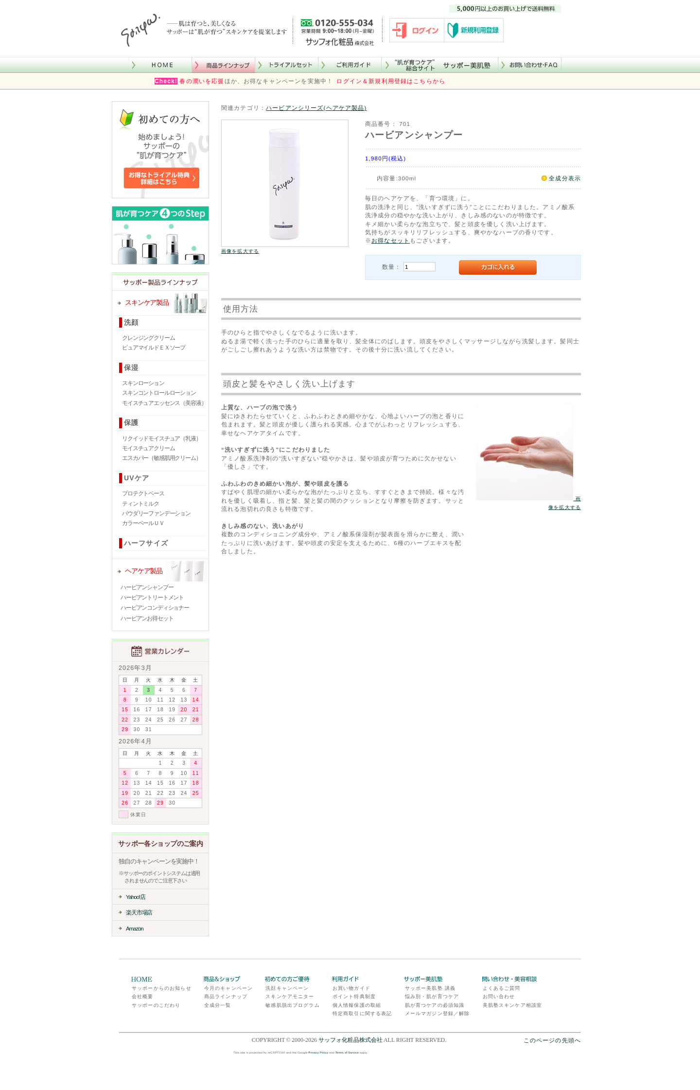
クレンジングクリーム (148, 337)
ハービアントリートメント (152, 597)
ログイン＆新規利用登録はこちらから (390, 81)
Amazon (134, 928)
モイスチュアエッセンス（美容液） (164, 403)
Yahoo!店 (135, 897)
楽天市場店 (139, 912)
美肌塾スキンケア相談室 (512, 1005)
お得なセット (390, 240)
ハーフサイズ (146, 543)
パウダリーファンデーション (156, 513)
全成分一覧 (217, 1005)
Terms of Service (347, 1052)
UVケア (136, 478)
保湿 (131, 367)
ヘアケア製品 (143, 571)
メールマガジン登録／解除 (437, 1013)
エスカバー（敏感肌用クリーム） (161, 458)
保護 (131, 422)
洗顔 (131, 322)
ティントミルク (140, 503)
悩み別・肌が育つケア (432, 996)
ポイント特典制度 (354, 996)
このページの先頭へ (552, 1040)
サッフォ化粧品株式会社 (350, 1040)
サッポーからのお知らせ (162, 988)
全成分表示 (565, 178)
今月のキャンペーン (228, 988)
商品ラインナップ (225, 996)
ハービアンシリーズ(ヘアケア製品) (316, 108)
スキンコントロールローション (159, 392)
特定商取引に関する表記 (362, 1013)
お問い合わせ (499, 996)
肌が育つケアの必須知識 (435, 1005)
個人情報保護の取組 (356, 1005)
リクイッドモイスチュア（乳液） (161, 438)
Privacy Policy (319, 1052)
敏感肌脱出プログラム (292, 1005)
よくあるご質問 (502, 988)
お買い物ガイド (351, 988)
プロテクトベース (143, 493)
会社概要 (143, 996)
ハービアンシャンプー (147, 587)
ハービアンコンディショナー (155, 607)
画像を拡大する (240, 251)
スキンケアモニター (289, 996)
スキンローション (143, 383)
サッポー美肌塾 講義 (430, 988)
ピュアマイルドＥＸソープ (153, 347)
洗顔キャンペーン (287, 988)
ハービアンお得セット (147, 618)
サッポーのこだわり (156, 1005)
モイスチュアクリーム (148, 448)
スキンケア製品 (147, 302)
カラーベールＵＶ (143, 523)
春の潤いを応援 (201, 81)
